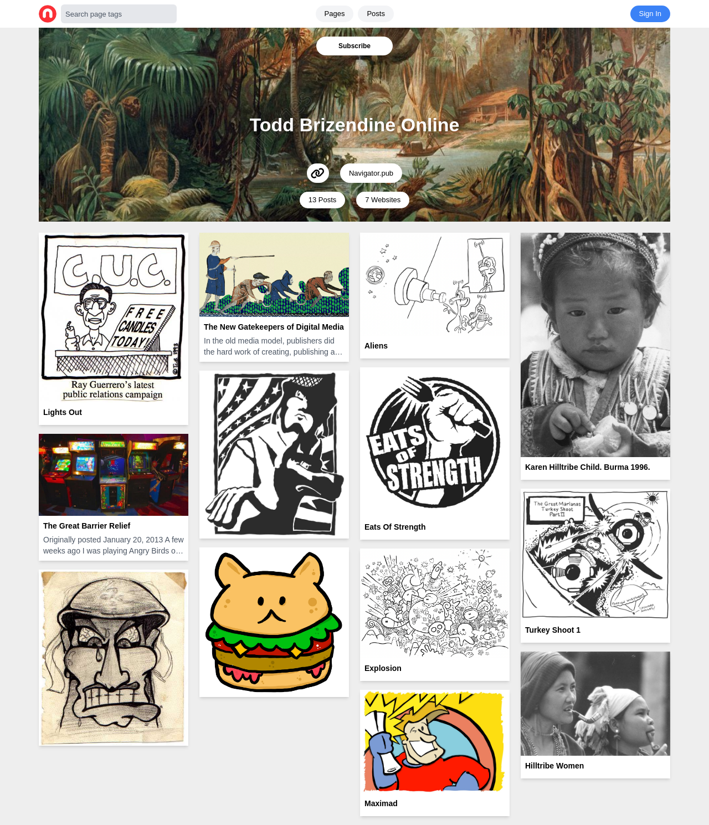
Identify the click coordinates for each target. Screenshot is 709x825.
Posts (376, 13)
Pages (335, 13)
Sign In (650, 13)
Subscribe (354, 46)
